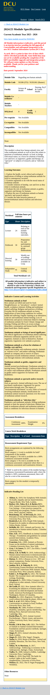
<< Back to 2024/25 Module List (16, 24)
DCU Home (25, 9)
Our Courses (35, 9)
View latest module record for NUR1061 (19, 39)
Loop (44, 9)
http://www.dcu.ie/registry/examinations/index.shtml (25, 290)
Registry (24, 20)
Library (31, 20)
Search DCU (40, 20)
